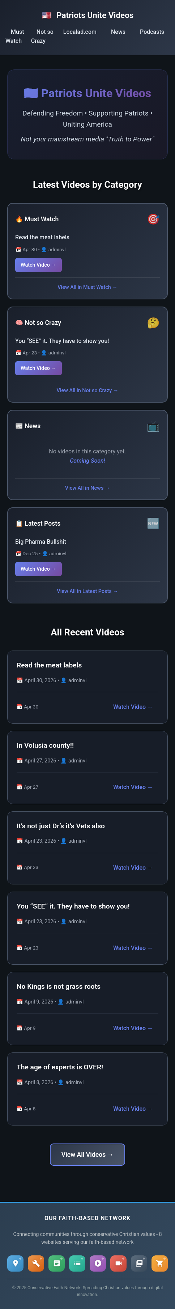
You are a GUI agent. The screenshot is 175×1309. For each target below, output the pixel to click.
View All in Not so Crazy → (88, 391)
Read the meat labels (42, 237)
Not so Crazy (42, 36)
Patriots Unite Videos (88, 15)
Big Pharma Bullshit (40, 541)
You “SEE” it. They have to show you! (62, 341)
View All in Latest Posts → (87, 591)
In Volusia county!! (45, 745)
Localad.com (80, 31)
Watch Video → (38, 265)
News (118, 31)
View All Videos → (87, 1154)
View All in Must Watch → (87, 287)
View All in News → (87, 488)
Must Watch (14, 36)
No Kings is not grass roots (59, 986)
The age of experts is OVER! (60, 1067)
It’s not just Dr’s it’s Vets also (61, 826)
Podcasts (152, 31)
